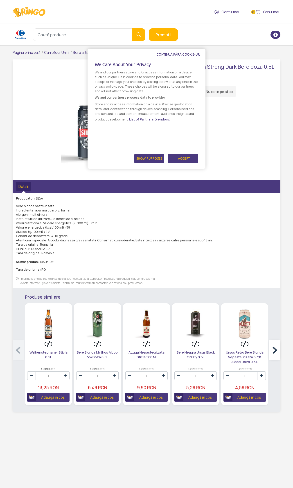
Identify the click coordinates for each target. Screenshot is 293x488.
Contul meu (227, 11)
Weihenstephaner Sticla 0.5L (48, 354)
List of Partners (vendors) (150, 119)
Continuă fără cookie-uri (178, 54)
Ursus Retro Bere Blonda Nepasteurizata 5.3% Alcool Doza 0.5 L (245, 357)
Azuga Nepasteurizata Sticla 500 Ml (146, 354)
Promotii (163, 34)
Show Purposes (149, 158)
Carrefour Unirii (56, 52)
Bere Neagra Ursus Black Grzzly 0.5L (196, 354)
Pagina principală (27, 52)
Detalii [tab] (23, 186)
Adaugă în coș (46, 397)
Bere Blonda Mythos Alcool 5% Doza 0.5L (97, 354)
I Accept (183, 158)
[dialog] (146, 109)
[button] (274, 350)
